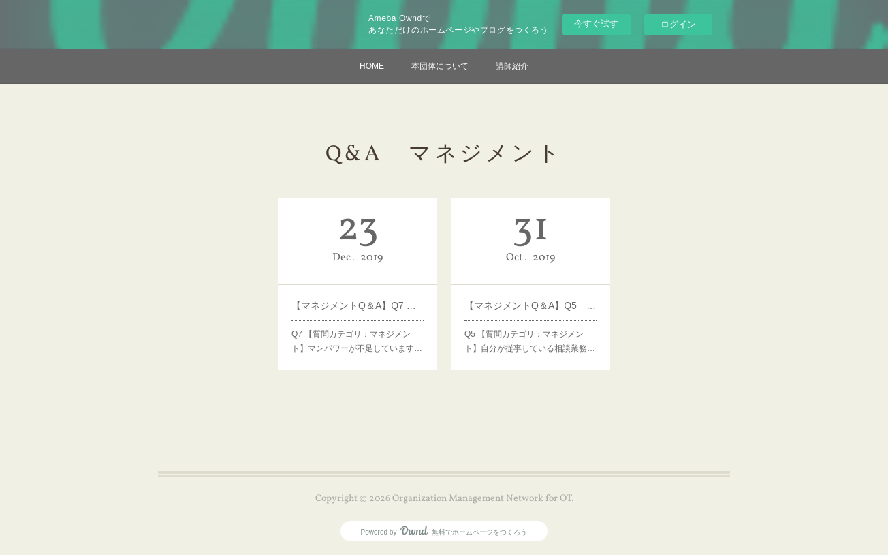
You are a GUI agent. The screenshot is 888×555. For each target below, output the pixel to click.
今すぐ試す (596, 23)
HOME (372, 66)
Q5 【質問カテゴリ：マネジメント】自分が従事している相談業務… (529, 341)
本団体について (440, 66)
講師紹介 (512, 66)
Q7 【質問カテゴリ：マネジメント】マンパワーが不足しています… (356, 341)
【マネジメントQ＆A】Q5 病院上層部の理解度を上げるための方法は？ (530, 305)
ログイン (678, 24)
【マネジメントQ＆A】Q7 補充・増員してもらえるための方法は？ (357, 305)
